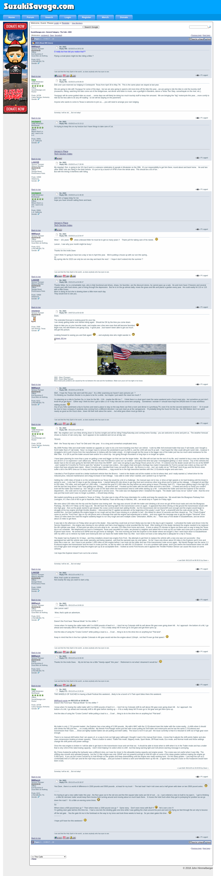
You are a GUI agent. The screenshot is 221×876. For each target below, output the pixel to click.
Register (86, 17)
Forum (30, 17)
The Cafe (63, 32)
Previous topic (196, 35)
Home (11, 17)
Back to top (36, 76)
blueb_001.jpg (60, 338)
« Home (33, 859)
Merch (105, 17)
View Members (77, 23)
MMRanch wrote (61, 701)
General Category (52, 32)
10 (53, 39)
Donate (124, 17)
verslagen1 (45, 35)
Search (49, 17)
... (42, 39)
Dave (52, 35)
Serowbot (58, 35)
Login (68, 17)
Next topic (206, 35)
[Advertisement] (165, 7)
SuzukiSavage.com (38, 32)
